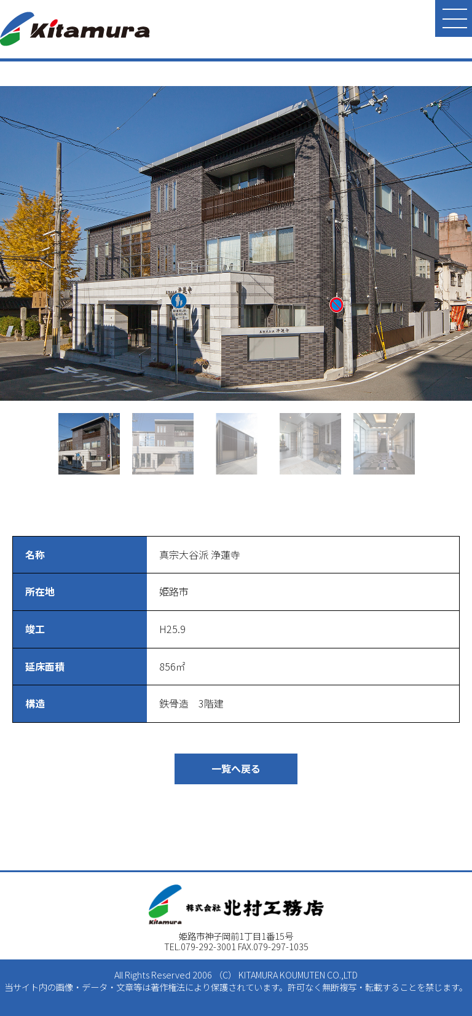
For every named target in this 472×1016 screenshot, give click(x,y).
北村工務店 (75, 29)
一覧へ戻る (236, 768)
